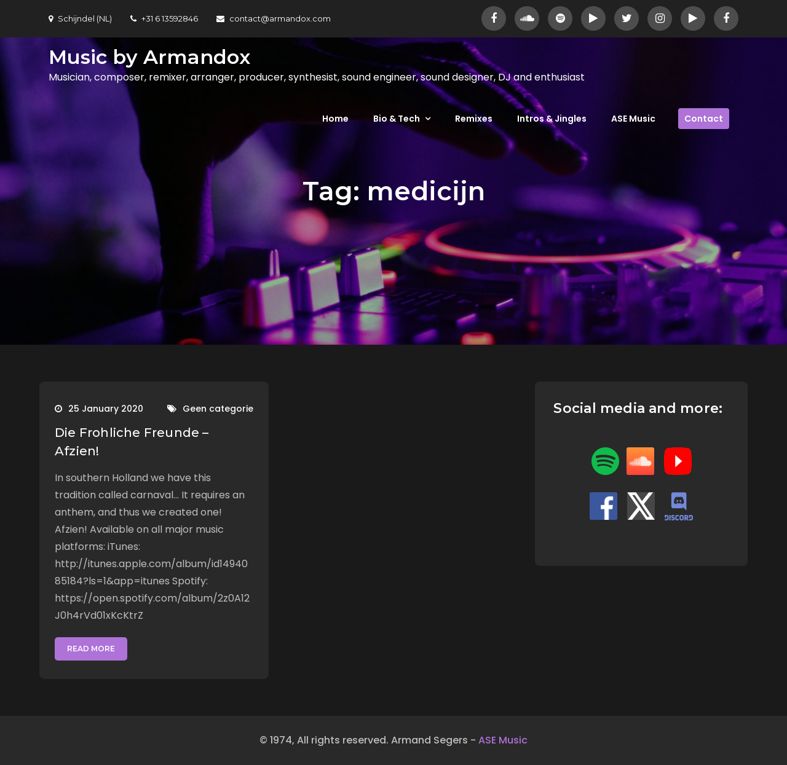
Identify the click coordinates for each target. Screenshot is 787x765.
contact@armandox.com (273, 18)
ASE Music (633, 118)
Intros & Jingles (552, 118)
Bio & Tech (396, 118)
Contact (703, 118)
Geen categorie (218, 408)
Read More (91, 648)
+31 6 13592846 (164, 18)
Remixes (473, 118)
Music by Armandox (149, 57)
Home (335, 118)
